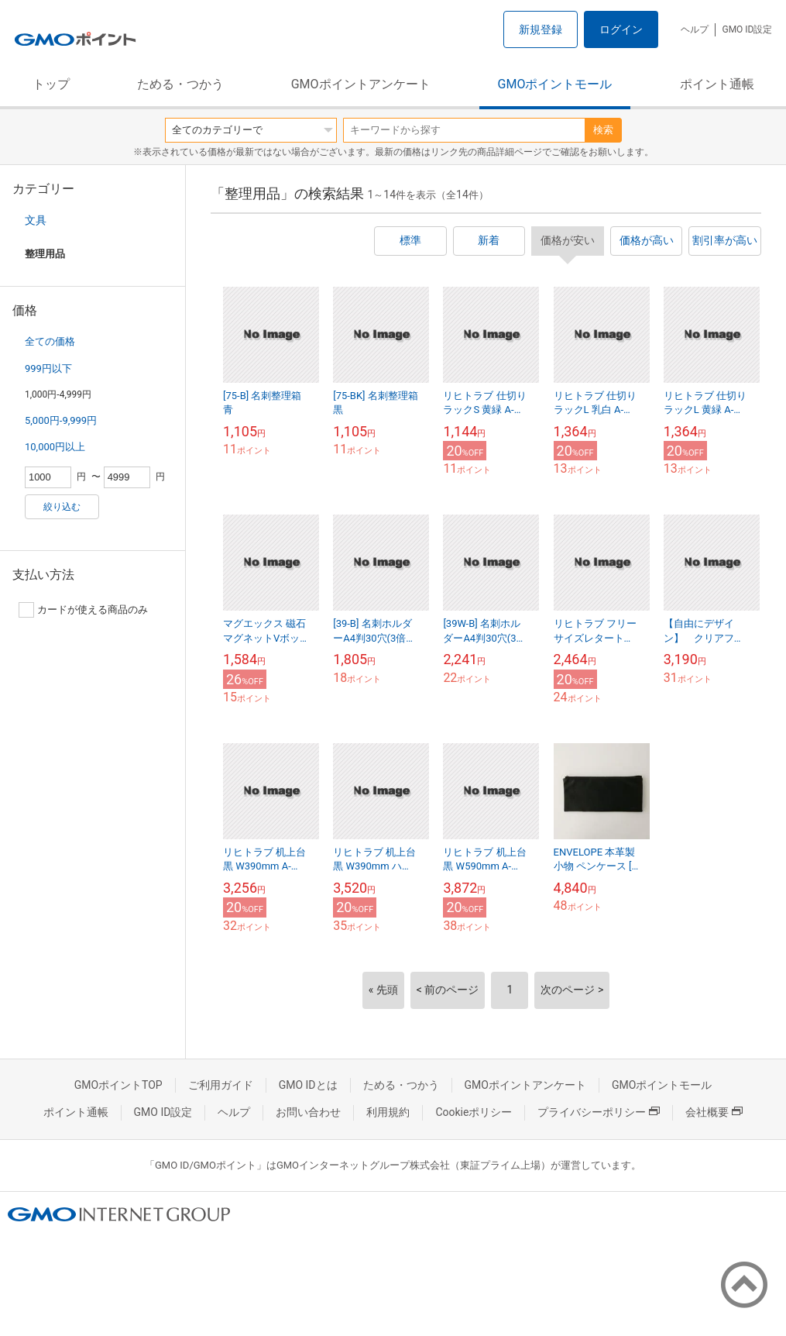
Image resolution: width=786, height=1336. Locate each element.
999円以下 (48, 368)
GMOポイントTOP (118, 1085)
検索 (603, 130)
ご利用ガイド (220, 1085)
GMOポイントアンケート (361, 84)
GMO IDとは (308, 1085)
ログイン (621, 29)
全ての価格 (50, 341)
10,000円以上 (55, 447)
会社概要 (714, 1112)
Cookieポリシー (473, 1112)
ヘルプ (695, 29)
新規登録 (540, 29)
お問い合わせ (308, 1112)
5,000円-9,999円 (61, 420)
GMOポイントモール (555, 84)
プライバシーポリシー (598, 1112)
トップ (51, 84)
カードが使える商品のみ (83, 610)
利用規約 (388, 1112)
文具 (35, 220)
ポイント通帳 (717, 84)
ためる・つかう (180, 84)
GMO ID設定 (747, 29)
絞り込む (62, 506)
